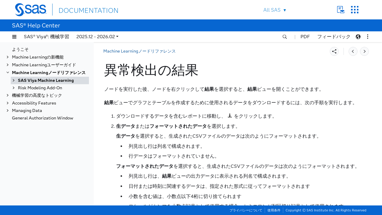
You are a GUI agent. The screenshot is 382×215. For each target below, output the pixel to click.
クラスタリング (38, 169)
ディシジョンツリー (42, 185)
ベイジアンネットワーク (47, 161)
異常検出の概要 (44, 109)
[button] (14, 36)
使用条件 (274, 210)
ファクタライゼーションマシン (53, 200)
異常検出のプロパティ (51, 117)
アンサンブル (36, 192)
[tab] (59, 125)
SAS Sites (354, 9)
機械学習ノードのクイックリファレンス (55, 84)
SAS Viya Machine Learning (46, 73)
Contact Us (340, 9)
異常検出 (32, 102)
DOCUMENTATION (80, 9)
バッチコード (36, 146)
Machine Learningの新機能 (38, 50)
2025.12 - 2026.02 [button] (95, 36)
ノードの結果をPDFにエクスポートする (57, 135)
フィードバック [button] (334, 36)
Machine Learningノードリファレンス (49, 65)
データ (30, 94)
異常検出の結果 (44, 125)
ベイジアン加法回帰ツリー (49, 153)
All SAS (272, 10)
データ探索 (34, 177)
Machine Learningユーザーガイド (44, 58)
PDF (305, 36)
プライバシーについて (245, 210)
